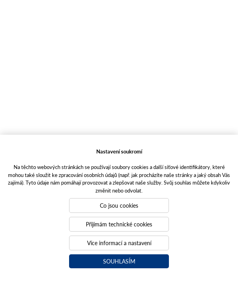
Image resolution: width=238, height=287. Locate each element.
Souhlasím (119, 261)
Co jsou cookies (119, 205)
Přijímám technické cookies (119, 224)
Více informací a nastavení (119, 243)
